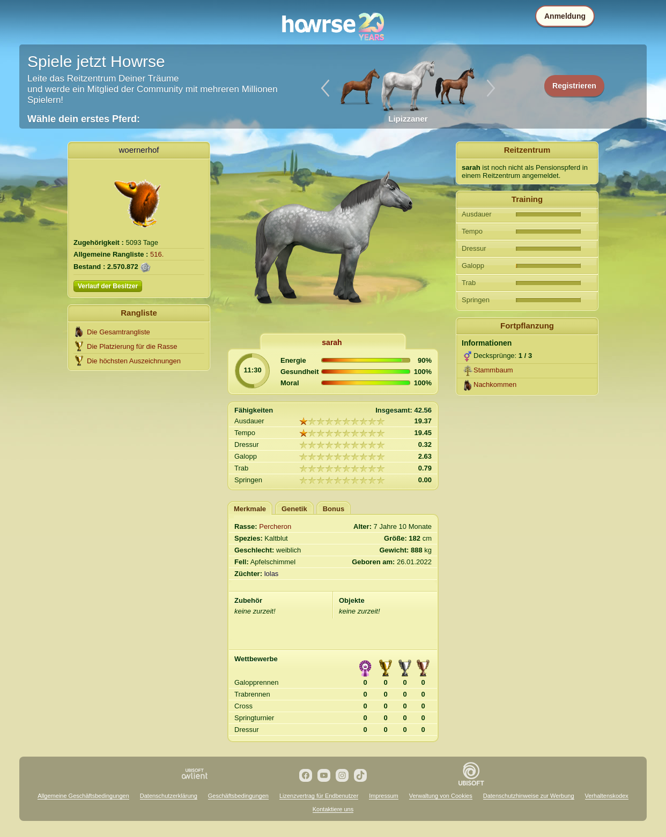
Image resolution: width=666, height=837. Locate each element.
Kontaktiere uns (333, 809)
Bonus (333, 509)
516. (157, 254)
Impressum (383, 796)
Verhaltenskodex (606, 796)
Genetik (294, 509)
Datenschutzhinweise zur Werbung (528, 796)
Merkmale (250, 509)
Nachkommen (494, 384)
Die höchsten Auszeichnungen (134, 361)
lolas (271, 574)
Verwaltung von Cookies (440, 796)
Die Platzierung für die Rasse (132, 346)
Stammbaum (493, 370)
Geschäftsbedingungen (238, 796)
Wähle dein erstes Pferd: (83, 119)
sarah (332, 342)
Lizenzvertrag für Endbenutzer (318, 796)
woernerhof (139, 149)
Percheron (275, 526)
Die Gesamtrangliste (118, 332)
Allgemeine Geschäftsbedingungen (83, 796)
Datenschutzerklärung (168, 796)
